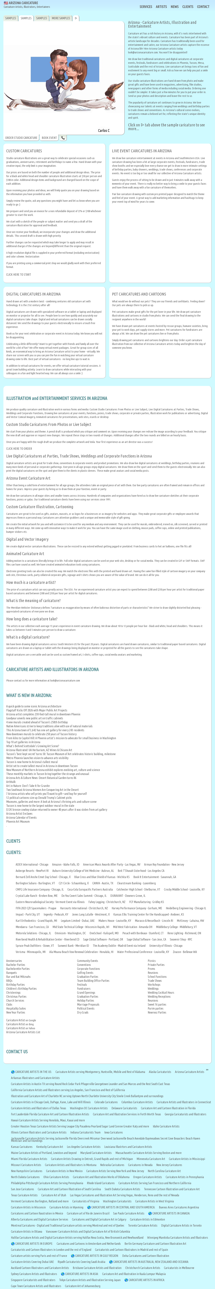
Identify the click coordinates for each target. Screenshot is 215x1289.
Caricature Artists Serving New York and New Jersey (115, 1171)
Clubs (9, 1004)
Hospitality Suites (16, 1008)
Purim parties (155, 1008)
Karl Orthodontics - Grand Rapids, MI (36, 920)
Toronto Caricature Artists (142, 1225)
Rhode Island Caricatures (101, 1183)
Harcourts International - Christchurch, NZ (84, 908)
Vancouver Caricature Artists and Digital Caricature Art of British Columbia (88, 1231)
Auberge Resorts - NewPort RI (32, 870)
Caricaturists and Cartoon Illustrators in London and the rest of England (51, 1249)
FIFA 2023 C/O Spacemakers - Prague (36, 908)
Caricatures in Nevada (140, 1165)
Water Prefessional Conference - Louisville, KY (143, 952)
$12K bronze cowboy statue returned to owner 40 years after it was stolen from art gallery (56, 809)
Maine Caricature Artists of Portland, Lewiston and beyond (44, 1152)
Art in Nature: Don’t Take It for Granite (28, 785)
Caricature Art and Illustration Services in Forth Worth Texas (127, 1114)
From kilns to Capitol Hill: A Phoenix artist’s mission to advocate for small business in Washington (61, 738)
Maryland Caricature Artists (96, 1152)
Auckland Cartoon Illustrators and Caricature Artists (40, 1268)
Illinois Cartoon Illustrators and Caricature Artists (39, 1132)
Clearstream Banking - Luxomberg (136, 883)
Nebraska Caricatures (112, 1165)
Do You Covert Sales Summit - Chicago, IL (84, 895)
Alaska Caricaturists (160, 1072)
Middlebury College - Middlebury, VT (176, 927)
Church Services (15, 1000)
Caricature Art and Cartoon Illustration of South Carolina (69, 1189)
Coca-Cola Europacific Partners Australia (90, 889)
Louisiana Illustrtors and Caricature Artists (128, 1146)
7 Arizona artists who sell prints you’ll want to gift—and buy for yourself (46, 793)
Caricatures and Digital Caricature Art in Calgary (99, 1219)
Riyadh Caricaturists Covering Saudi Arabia (81, 1261)
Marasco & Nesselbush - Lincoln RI (154, 920)
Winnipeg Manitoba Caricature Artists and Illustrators (177, 1237)
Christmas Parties (16, 996)
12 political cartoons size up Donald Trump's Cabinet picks (39, 797)
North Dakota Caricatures (25, 1177)
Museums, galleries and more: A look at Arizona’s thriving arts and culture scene (51, 801)
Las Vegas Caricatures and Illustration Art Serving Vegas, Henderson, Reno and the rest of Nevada (124, 1195)
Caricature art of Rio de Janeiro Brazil (88, 1213)
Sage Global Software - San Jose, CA (146, 939)
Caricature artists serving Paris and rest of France (39, 1255)
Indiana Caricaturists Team (85, 1132)
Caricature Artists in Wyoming (66, 1207)
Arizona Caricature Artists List (23, 1032)
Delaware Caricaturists (124, 1108)
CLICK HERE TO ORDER (19, 448)
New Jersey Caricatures (169, 1165)
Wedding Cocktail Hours (161, 992)
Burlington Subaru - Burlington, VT (35, 883)
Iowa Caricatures (113, 1132)
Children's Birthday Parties (21, 988)
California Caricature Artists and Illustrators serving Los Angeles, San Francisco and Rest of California (68, 1090)
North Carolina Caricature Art (164, 1171)
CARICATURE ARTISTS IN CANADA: (171, 1213)
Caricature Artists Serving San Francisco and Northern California (154, 1183)
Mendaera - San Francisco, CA (32, 927)
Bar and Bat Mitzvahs (18, 976)
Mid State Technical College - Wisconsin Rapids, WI (81, 927)
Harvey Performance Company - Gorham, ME (137, 908)
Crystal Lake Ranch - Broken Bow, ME (37, 895)
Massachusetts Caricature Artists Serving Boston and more (148, 1152)
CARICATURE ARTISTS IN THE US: (33, 1072)
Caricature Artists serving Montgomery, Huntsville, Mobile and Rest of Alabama (100, 1072)
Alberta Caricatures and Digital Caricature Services (39, 1219)
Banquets (11, 972)
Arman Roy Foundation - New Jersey (164, 864)
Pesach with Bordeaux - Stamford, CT (143, 933)
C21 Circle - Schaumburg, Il (74, 883)
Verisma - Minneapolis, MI (31, 952)
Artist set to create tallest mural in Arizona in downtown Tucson (42, 766)
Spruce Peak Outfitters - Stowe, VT (35, 945)
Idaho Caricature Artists (166, 1126)
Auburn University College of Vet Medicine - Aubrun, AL (83, 870)
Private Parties (156, 964)
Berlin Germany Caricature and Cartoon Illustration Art (155, 1243)
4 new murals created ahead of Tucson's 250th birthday (37, 722)
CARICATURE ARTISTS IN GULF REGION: (96, 1255)
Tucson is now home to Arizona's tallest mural (32, 762)
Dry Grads (82, 1012)
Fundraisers (83, 988)
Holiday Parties (85, 1000)
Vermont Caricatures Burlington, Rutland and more (40, 1201)
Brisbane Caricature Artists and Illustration (97, 1268)
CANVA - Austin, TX (102, 883)
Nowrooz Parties (157, 1012)
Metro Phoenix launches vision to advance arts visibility (37, 758)
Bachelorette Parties (18, 968)
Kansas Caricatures (21, 1146)
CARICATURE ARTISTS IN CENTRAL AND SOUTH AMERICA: (123, 1207)
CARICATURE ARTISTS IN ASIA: (81, 1274)
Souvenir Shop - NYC (181, 939)
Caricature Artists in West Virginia (154, 1201)
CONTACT (203, 7)
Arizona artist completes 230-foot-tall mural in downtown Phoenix (43, 714)
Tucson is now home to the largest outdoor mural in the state (40, 805)
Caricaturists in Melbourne (179, 1268)
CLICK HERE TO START (18, 274)
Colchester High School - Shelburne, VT (138, 889)
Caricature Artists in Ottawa (26, 1231)
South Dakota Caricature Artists (122, 1189)
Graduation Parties (87, 976)
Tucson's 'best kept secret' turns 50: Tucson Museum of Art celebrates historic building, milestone (61, 754)
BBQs (9, 980)
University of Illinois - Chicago (166, 945)
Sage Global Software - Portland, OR (103, 939)
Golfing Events (85, 972)
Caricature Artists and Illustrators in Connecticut (184, 1102)
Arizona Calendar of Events (21, 817)
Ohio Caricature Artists (56, 1177)
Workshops (154, 984)
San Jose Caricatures (22, 1189)
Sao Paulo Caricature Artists (128, 1213)
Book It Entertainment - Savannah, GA (154, 877)
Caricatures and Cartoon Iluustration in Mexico (37, 1213)
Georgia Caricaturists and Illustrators (185, 1114)
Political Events (85, 1008)
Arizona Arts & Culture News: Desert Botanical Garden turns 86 (41, 777)
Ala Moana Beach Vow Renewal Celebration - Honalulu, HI (81, 952)
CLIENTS (187, 7)
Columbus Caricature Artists (137, 1102)
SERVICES (146, 7)
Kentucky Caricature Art (49, 1146)
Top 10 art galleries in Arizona (23, 742)
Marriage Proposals (88, 1004)
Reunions (153, 972)
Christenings (13, 992)
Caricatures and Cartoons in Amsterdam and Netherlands (89, 1243)
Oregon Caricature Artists (147, 1177)
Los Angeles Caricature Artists (84, 1146)
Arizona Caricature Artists (189, 1072)
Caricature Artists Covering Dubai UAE (32, 1261)
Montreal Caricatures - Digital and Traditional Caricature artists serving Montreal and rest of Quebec (67, 1225)
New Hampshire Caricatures (26, 1171)
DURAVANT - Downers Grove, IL (127, 895)
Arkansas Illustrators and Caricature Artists (35, 1078)
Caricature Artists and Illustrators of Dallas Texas (38, 1108)
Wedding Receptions (159, 996)
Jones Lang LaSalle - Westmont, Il (91, 914)
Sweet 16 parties (157, 1004)
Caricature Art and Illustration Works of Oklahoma (101, 1177)
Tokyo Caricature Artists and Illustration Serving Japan (90, 1280)
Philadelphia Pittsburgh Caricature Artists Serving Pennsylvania (47, 1183)
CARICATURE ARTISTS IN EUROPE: (34, 1243)
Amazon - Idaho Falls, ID (65, 864)
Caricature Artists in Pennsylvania (185, 1177)
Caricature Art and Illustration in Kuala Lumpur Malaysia (134, 1274)
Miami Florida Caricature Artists (29, 1159)
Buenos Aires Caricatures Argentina (179, 1207)
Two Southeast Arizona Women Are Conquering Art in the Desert (42, 789)
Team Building (85, 980)
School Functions (157, 976)
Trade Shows (155, 980)
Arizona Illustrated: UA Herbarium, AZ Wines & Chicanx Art (39, 750)
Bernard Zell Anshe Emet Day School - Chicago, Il (43, 877)
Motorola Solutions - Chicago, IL (33, 933)
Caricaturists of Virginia (85, 1201)
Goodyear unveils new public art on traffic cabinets (34, 718)
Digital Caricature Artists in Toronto (181, 1225)
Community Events (87, 960)
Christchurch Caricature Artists (142, 1268)
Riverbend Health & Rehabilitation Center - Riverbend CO (47, 939)
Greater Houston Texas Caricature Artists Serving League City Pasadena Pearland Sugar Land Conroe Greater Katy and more (80, 1126)
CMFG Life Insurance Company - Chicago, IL (40, 889)
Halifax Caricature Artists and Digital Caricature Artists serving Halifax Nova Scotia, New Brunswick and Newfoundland (77, 1237)
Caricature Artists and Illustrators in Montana (70, 1165)
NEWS (175, 7)
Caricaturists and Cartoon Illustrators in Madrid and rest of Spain (131, 1249)
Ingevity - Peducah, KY (56, 914)
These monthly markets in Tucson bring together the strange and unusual (47, 774)
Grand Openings (86, 992)
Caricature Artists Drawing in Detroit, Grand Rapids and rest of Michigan (92, 1159)
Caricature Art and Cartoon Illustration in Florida (168, 1108)
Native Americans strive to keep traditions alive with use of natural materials (49, 726)
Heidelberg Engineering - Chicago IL (186, 908)
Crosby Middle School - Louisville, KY (184, 889)
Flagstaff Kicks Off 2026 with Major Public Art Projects (36, 710)
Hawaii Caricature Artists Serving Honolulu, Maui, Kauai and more (48, 1120)
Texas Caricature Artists (24, 1195)
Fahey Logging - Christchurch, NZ (106, 902)
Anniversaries (14, 960)
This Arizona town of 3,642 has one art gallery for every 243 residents (45, 730)
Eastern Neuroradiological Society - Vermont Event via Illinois (50, 902)
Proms (151, 968)
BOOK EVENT (49, 137)
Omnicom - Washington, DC (70, 933)
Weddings (153, 988)
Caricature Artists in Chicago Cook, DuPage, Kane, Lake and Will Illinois (51, 1102)
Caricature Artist (15, 1020)
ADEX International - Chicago (32, 864)
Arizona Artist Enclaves (19, 813)
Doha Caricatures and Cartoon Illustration (145, 1255)
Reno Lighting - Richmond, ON (184, 933)
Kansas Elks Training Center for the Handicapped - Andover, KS (148, 914)
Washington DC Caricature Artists (89, 1108)
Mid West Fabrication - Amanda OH (132, 927)
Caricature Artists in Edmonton (147, 1219)
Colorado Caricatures (106, 1102)
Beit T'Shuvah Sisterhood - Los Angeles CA (141, 870)
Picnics (152, 960)
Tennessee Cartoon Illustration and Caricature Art (172, 1189)
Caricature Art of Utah (53, 1195)
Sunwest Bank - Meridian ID (73, 945)
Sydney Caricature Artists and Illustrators (34, 1274)
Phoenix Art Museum (18, 821)
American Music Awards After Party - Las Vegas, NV (111, 864)
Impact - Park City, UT (28, 914)
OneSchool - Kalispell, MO (104, 933)
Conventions (84, 964)
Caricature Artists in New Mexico (64, 1171)
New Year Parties (15, 1012)
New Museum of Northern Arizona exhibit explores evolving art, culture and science (53, 770)
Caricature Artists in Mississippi (187, 1159)
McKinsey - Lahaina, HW (190, 920)
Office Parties (101, 980)
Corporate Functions (88, 968)
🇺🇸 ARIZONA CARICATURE (27, 5)
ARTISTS (161, 7)
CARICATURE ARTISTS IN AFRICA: (147, 1280)
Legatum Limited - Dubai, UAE (78, 920)
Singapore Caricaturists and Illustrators (33, 1280)
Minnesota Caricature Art (151, 1159)
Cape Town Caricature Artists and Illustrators (36, 1286)
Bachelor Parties (15, 964)
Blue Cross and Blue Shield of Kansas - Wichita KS (102, 877)
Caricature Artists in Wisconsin (28, 1207)
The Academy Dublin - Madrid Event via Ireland (119, 945)
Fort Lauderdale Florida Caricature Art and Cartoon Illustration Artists (50, 1114)
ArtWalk (10, 781)
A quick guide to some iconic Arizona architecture (33, 706)
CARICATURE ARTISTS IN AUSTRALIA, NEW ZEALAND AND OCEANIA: (151, 1261)
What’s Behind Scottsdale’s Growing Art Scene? (32, 746)
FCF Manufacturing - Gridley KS (146, 902)
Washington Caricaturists (117, 1201)
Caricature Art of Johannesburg (82, 1286)
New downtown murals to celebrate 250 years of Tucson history (41, 734)
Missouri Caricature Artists (26, 1165)
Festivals (82, 984)
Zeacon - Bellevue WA (185, 952)
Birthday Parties (15, 984)
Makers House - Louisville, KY (114, 920)
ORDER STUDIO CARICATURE (21, 137)
